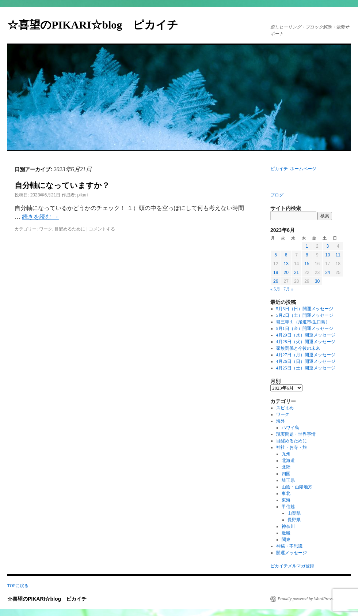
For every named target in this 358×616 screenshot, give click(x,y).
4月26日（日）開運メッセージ (305, 361)
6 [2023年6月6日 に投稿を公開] (286, 255)
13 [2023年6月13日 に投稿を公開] (285, 263)
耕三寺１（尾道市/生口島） (303, 321)
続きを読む (40, 217)
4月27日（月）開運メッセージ (305, 354)
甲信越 (288, 506)
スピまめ (285, 407)
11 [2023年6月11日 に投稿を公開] (338, 255)
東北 (286, 493)
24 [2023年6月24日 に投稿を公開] (327, 272)
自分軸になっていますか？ (62, 185)
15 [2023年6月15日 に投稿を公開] (306, 263)
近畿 (286, 533)
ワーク (45, 229)
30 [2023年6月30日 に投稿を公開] (317, 281)
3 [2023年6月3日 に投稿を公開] (327, 246)
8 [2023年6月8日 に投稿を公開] (307, 255)
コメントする (102, 229)
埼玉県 (288, 480)
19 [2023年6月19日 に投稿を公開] (275, 272)
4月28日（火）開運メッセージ (305, 341)
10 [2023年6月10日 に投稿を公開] (327, 255)
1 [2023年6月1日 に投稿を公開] (307, 246)
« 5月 (275, 289)
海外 (280, 421)
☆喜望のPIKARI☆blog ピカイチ (98, 25)
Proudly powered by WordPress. (306, 598)
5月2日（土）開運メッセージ (304, 315)
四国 (286, 473)
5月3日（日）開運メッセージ (304, 308)
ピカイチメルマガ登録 (292, 565)
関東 (286, 539)
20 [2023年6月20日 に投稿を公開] (285, 272)
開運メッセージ (291, 552)
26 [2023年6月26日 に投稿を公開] (275, 281)
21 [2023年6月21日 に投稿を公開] (296, 272)
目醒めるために (69, 229)
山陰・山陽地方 (297, 486)
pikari (82, 195)
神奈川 (288, 526)
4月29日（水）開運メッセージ (305, 335)
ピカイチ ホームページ (293, 168)
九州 (286, 454)
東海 (286, 500)
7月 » (288, 289)
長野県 (294, 519)
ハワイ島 (290, 427)
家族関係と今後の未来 (298, 348)
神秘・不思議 (289, 546)
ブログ (276, 195)
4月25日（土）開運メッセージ (305, 368)
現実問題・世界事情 (296, 434)
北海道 (288, 460)
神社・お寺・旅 (291, 447)
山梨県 (294, 513)
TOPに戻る (17, 585)
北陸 (286, 467)
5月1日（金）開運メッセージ (304, 328)
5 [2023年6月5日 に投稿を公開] (275, 255)
